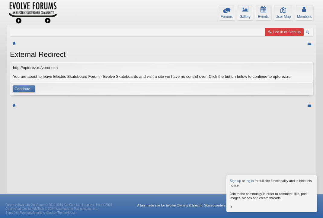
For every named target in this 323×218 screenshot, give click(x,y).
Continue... (24, 89)
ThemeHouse (66, 132)
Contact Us (240, 119)
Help (256, 119)
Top (301, 119)
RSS (309, 119)
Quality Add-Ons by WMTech (51, 128)
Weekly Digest (274, 119)
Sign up (235, 181)
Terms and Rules (275, 124)
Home (292, 119)
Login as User (98, 124)
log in (250, 181)
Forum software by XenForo (43, 124)
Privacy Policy (301, 124)
